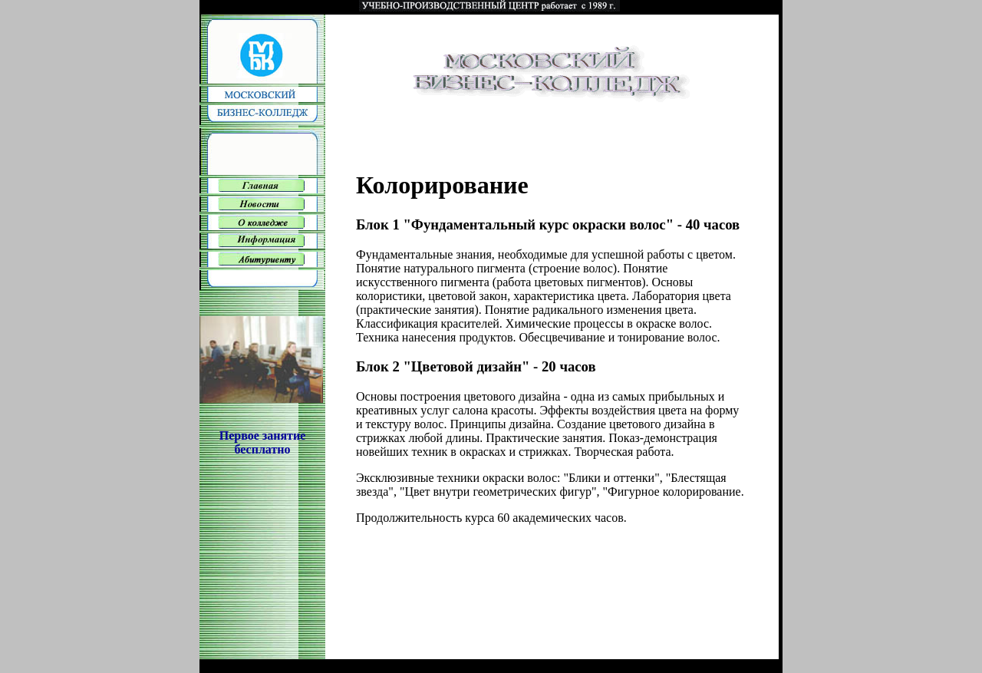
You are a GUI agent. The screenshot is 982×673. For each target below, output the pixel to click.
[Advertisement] (262, 564)
